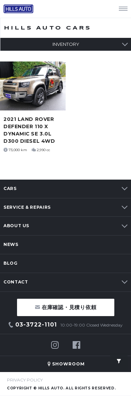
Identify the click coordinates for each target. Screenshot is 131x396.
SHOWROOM (68, 363)
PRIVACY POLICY (25, 379)
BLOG (10, 263)
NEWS (10, 244)
